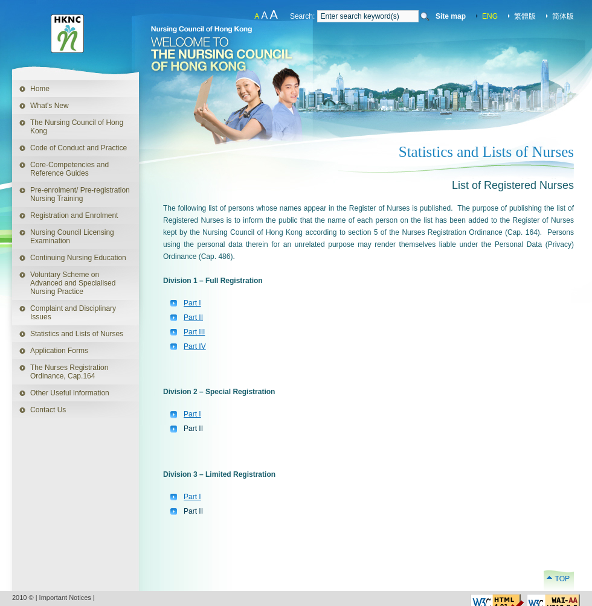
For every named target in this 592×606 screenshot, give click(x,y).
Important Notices (65, 597)
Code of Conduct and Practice (78, 148)
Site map (451, 16)
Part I (192, 303)
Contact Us (48, 410)
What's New (49, 105)
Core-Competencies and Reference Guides (69, 169)
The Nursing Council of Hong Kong (76, 126)
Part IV (195, 346)
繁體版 (525, 16)
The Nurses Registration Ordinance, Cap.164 (69, 371)
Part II (193, 317)
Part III (194, 332)
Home (40, 89)
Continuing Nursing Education (78, 258)
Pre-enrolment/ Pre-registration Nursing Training (80, 194)
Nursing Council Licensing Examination (72, 236)
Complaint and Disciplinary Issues (73, 312)
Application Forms (50, 348)
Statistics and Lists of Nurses (76, 334)
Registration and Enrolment (74, 215)
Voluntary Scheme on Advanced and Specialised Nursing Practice (72, 283)
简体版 (563, 16)
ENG (490, 16)
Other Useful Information (69, 393)
